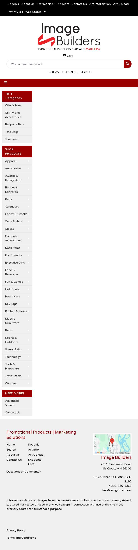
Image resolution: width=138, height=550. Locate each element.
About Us (27, 4)
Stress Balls (13, 349)
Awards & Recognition (13, 178)
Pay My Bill (15, 12)
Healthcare (12, 296)
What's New (13, 105)
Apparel (10, 161)
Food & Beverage (11, 272)
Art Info (33, 449)
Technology (13, 357)
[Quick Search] (65, 64)
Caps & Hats (13, 221)
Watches (11, 383)
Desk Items (12, 248)
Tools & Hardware (12, 366)
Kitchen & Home (16, 311)
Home (10, 444)
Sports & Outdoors (11, 340)
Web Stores (33, 12)
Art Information (100, 4)
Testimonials (45, 4)
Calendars (12, 206)
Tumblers (11, 139)
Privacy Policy (15, 530)
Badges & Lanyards (11, 190)
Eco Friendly (13, 255)
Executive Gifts (15, 262)
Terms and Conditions (21, 538)
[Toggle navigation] (5, 83)
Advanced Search (12, 403)
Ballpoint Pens (15, 124)
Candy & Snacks (16, 214)
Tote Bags (12, 132)
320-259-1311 (59, 72)
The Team (62, 4)
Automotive (13, 168)
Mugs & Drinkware (12, 321)
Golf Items (12, 289)
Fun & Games (14, 282)
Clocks (9, 229)
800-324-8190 (81, 72)
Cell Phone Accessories (13, 115)
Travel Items (13, 376)
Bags (8, 199)
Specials (13, 4)
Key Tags (11, 304)
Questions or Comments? (23, 471)
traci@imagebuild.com (117, 490)
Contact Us (79, 4)
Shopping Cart (35, 462)
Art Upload (121, 4)
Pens (8, 330)
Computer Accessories (13, 238)
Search (11, 449)
